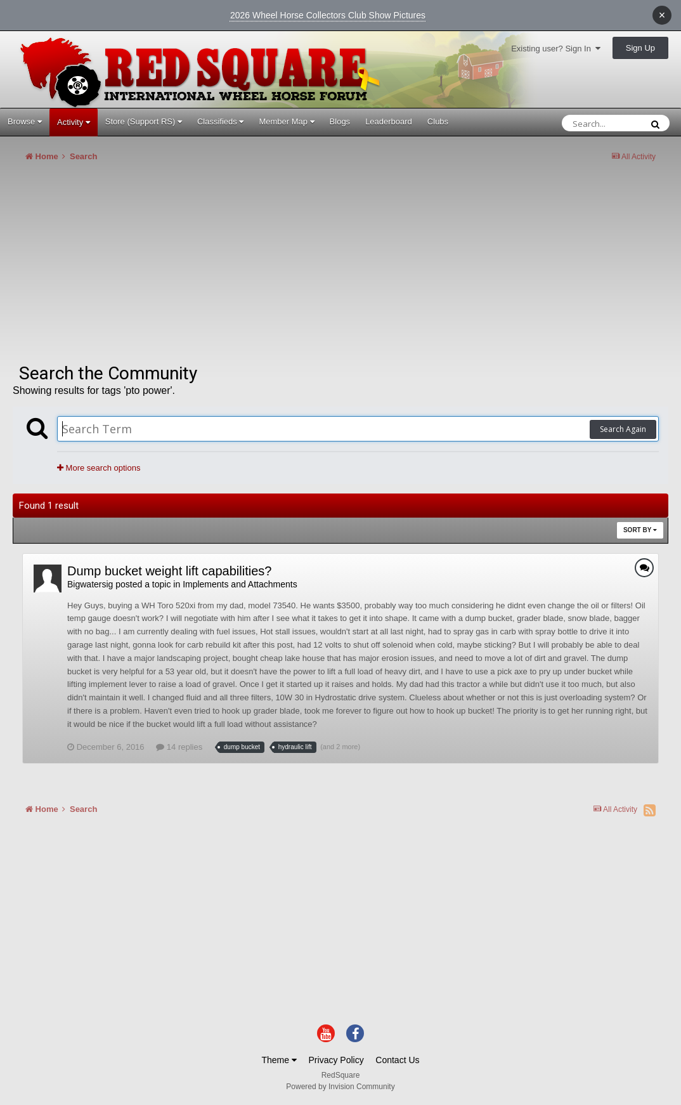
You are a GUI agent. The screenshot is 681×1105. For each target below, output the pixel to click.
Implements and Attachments (240, 584)
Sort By (640, 529)
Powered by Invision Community (340, 1086)
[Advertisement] (243, 267)
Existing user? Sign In (555, 48)
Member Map (286, 121)
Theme (278, 1060)
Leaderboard (388, 121)
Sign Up (640, 48)
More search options (98, 468)
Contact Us (397, 1060)
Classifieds (220, 121)
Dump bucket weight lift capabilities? (169, 571)
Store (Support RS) (143, 121)
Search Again (623, 429)
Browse (25, 121)
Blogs (340, 121)
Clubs (437, 121)
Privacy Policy (336, 1060)
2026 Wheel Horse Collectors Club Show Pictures (327, 15)
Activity (73, 122)
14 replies (179, 747)
